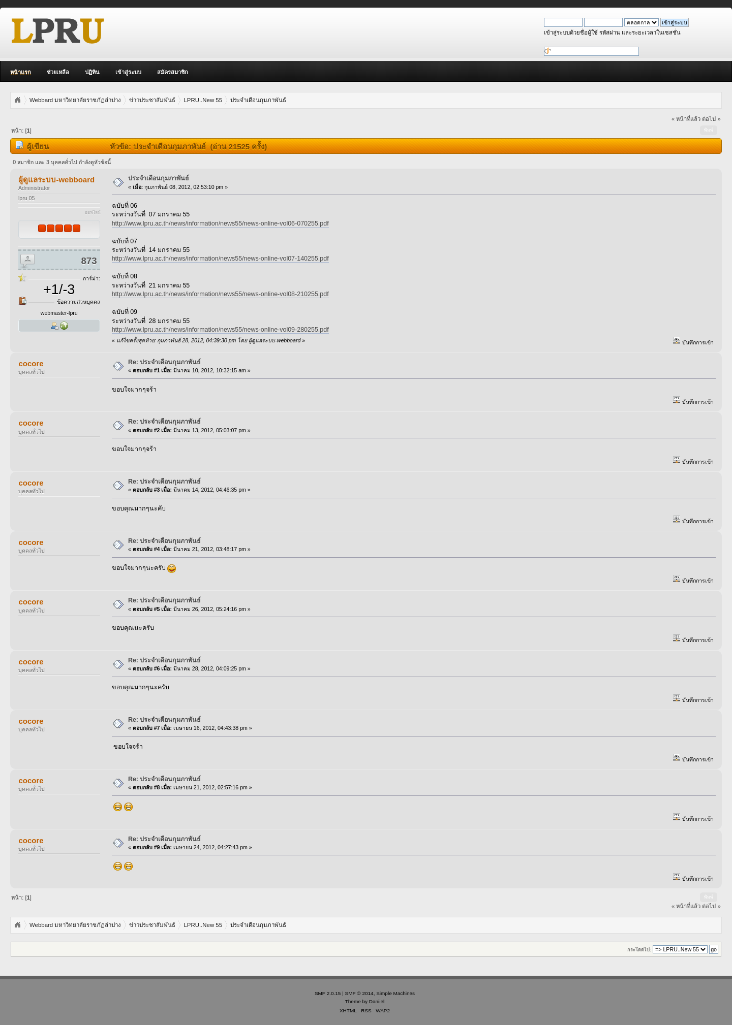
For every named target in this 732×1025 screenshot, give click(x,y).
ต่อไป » (711, 119)
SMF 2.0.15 (328, 993)
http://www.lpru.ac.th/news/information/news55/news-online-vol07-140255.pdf (220, 258)
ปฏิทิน (92, 72)
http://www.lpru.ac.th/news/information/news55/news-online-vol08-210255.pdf (220, 294)
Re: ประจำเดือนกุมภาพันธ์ (164, 362)
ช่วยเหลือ (58, 72)
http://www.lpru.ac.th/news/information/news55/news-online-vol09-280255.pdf (220, 329)
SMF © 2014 (359, 993)
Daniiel (376, 1001)
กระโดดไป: (639, 949)
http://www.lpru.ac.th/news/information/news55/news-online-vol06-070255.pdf (220, 223)
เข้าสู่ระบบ (128, 72)
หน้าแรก (20, 72)
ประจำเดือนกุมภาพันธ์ (158, 178)
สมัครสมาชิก (172, 72)
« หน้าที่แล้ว (686, 119)
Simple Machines (395, 993)
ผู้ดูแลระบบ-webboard (56, 179)
